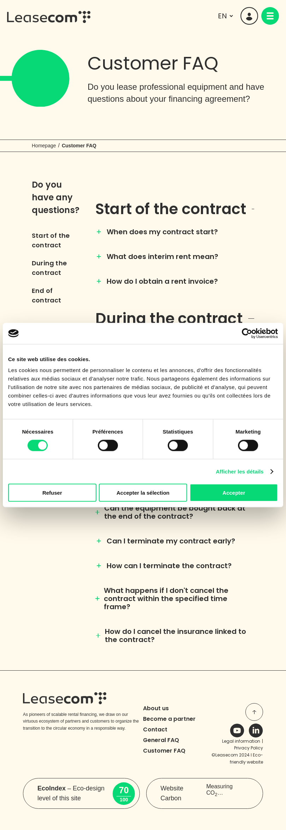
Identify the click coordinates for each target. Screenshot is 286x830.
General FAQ (161, 740)
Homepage (44, 145)
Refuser (52, 493)
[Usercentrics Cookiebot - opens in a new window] (247, 333)
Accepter (233, 493)
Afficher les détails (239, 471)
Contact (155, 729)
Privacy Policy (248, 748)
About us (156, 708)
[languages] (224, 16)
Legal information (241, 741)
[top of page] (254, 712)
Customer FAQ (164, 751)
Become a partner (169, 719)
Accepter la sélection (143, 493)
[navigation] (270, 16)
